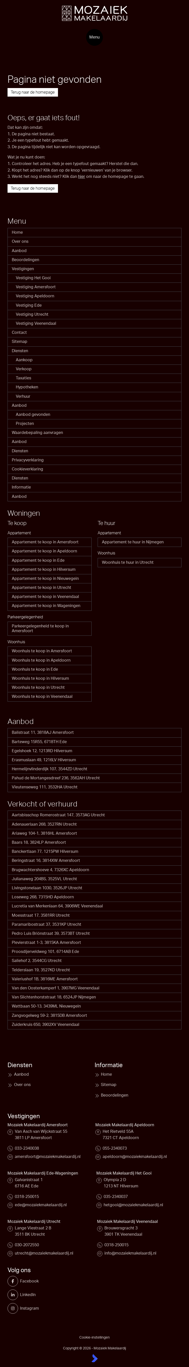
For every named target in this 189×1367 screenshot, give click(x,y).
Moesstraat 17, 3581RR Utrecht (41, 915)
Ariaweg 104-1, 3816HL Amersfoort (44, 833)
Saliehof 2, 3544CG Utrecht (37, 961)
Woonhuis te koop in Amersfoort (42, 651)
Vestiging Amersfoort (36, 287)
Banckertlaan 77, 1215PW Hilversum (45, 852)
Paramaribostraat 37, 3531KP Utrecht (46, 924)
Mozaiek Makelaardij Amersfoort (38, 1125)
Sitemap (19, 342)
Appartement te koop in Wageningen (46, 606)
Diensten (20, 351)
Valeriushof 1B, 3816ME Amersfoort (45, 979)
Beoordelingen (25, 260)
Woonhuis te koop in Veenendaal (42, 697)
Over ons (20, 241)
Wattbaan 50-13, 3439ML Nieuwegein (46, 1006)
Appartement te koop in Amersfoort (45, 542)
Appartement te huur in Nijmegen (133, 542)
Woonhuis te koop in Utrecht (38, 688)
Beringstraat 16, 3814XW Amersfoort (46, 861)
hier (81, 177)
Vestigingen (23, 269)
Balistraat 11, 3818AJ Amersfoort (43, 733)
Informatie (21, 487)
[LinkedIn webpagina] (15, 1295)
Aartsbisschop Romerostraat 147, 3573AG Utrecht (58, 815)
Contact (19, 333)
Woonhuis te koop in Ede (35, 669)
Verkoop (24, 369)
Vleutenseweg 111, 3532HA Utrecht (45, 787)
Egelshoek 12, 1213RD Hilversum (42, 751)
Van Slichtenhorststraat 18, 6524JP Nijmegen (54, 997)
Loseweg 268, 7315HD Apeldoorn (43, 897)
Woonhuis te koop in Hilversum (40, 678)
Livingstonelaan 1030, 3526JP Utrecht (47, 888)
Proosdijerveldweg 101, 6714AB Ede (45, 952)
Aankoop (24, 360)
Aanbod (19, 251)
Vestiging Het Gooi (33, 278)
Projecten (25, 424)
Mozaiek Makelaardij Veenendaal (127, 1222)
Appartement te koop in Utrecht (41, 588)
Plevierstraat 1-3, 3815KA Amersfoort (46, 943)
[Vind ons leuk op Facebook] (15, 1281)
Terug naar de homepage (33, 92)
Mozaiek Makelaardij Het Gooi (124, 1173)
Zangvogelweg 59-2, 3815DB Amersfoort (49, 1016)
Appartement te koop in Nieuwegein (45, 579)
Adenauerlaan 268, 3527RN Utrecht (44, 824)
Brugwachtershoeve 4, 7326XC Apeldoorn (50, 870)
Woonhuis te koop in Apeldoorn (41, 660)
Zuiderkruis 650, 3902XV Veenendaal (45, 1025)
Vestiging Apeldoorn (35, 296)
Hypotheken (27, 387)
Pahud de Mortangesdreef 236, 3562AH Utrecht (56, 778)
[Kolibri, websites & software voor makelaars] (95, 1358)
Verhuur (23, 396)
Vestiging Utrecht (32, 314)
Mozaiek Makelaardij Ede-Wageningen (43, 1173)
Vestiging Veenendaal (36, 323)
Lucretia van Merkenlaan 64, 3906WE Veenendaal (57, 906)
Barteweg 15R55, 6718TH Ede (39, 742)
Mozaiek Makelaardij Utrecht (34, 1222)
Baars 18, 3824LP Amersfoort (39, 842)
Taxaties (23, 378)
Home (17, 232)
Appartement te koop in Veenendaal (45, 597)
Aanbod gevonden (33, 415)
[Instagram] (15, 1308)
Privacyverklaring (28, 460)
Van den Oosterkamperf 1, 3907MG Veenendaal (55, 988)
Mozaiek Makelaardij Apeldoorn (124, 1125)
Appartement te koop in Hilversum (44, 570)
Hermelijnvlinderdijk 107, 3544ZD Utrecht (49, 769)
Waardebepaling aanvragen (37, 433)
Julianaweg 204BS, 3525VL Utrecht (44, 879)
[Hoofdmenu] (94, 37)
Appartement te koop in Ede (38, 560)
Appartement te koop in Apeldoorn (44, 551)
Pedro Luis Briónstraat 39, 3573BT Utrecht (51, 934)
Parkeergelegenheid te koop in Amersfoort (40, 628)
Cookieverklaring (27, 469)
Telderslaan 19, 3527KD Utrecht (41, 970)
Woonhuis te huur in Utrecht (128, 562)
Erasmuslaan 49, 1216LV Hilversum (44, 760)
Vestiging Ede (29, 305)
